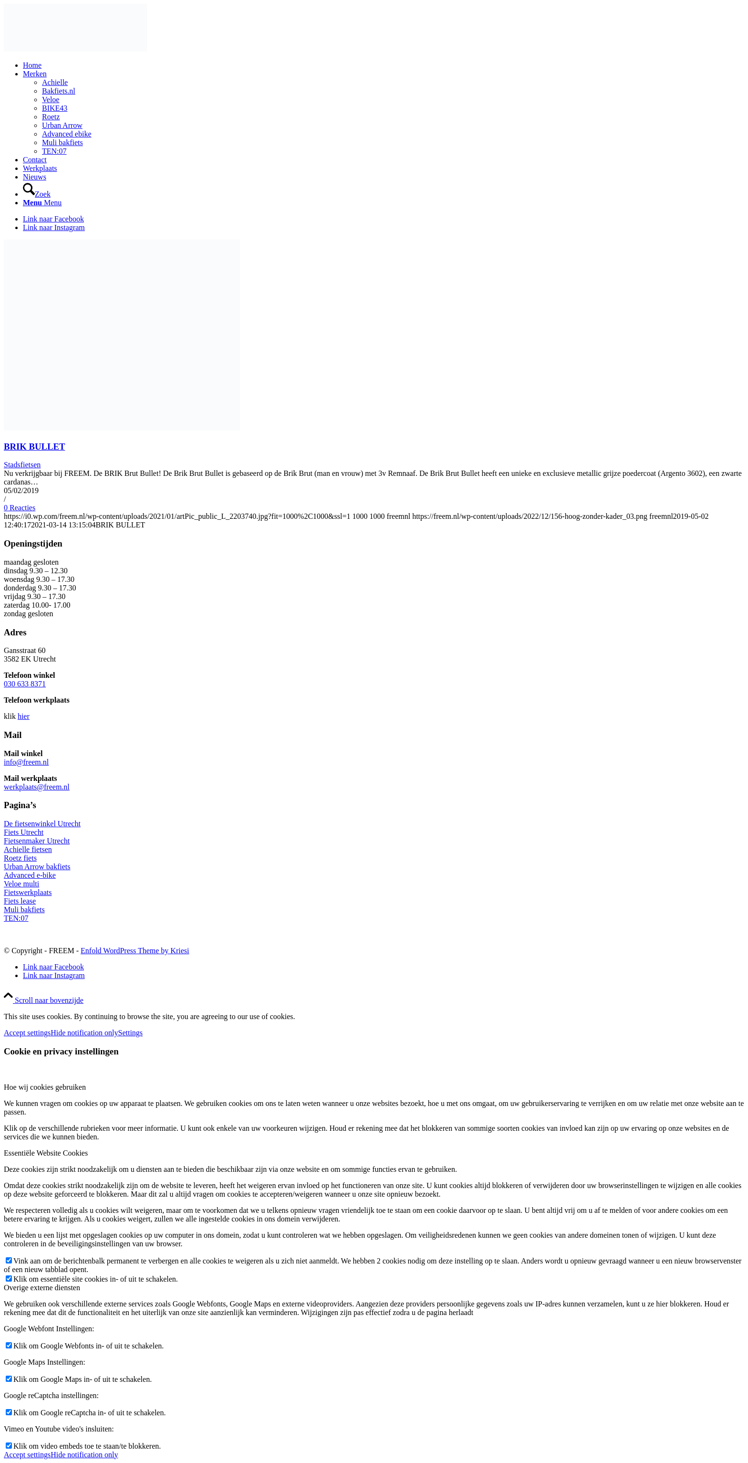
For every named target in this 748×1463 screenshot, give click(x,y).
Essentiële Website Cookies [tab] (46, 1153)
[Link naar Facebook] (53, 219)
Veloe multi (21, 884)
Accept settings (27, 1033)
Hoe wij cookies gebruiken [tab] (45, 1087)
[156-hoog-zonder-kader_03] (75, 49)
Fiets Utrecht (23, 832)
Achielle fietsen (28, 849)
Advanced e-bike (30, 875)
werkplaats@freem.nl (37, 787)
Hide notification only (84, 1033)
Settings (130, 1033)
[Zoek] (37, 194)
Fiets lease (20, 901)
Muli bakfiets (24, 909)
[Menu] (42, 203)
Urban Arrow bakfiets (37, 867)
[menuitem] (383, 65)
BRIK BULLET (34, 447)
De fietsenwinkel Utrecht (42, 824)
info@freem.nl (26, 762)
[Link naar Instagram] (54, 227)
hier (24, 716)
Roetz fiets (20, 858)
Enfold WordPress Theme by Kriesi (135, 951)
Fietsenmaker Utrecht (37, 841)
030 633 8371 (25, 684)
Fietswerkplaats (28, 892)
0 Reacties (19, 508)
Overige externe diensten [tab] (42, 1288)
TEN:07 (16, 918)
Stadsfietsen (22, 465)
